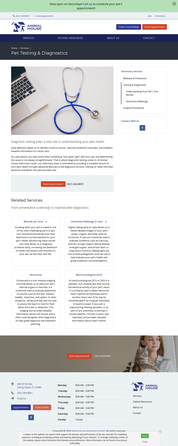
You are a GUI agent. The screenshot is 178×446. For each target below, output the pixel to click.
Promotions (160, 16)
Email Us (21, 398)
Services (28, 38)
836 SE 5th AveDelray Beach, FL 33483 (29, 385)
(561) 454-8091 (75, 184)
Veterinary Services (131, 71)
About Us (113, 38)
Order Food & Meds (129, 26)
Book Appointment (155, 26)
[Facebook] (142, 128)
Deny (145, 441)
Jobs (150, 16)
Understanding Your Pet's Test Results (142, 93)
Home (14, 48)
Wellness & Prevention (135, 78)
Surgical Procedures (133, 107)
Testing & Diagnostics (134, 84)
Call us (87, 4)
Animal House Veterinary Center (88, 430)
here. (78, 443)
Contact (149, 38)
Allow (144, 436)
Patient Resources (70, 38)
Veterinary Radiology (137, 101)
